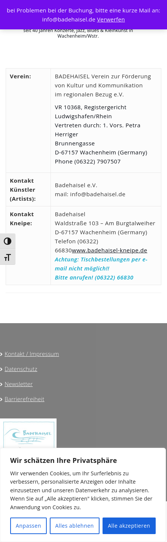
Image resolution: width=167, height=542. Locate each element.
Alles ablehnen (74, 525)
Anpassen (28, 525)
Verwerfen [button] (111, 19)
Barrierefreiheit (24, 399)
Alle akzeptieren (129, 525)
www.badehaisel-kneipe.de (109, 250)
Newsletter (19, 384)
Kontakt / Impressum (32, 353)
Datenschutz (21, 369)
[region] (83, 495)
